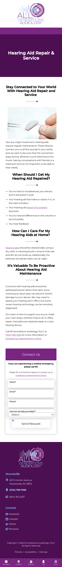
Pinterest (12, 529)
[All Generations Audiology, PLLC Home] (31, 13)
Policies (18, 552)
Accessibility (31, 552)
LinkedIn (12, 519)
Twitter (11, 524)
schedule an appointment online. (31, 375)
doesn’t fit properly (37, 207)
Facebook (12, 514)
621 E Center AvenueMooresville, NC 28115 (19, 482)
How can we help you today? (22, 411)
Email (12, 392)
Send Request (31, 423)
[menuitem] (6, 562)
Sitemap (43, 552)
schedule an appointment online (23, 338)
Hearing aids (12, 247)
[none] (6, 562)
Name (12, 382)
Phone (12, 402)
